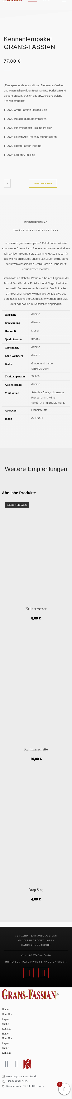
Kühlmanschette (36, 749)
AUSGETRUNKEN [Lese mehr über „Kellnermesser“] (36, 625)
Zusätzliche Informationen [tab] (36, 230)
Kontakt (6, 1028)
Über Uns (7, 1014)
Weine (5, 1023)
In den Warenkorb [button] (36, 766)
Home (5, 1009)
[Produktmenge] (7, 183)
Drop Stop (35, 890)
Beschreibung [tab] (36, 222)
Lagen (5, 1019)
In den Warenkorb (43, 183)
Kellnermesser (36, 609)
